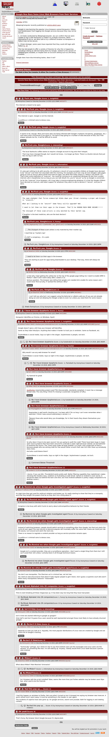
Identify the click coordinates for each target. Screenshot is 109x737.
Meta (3, 52)
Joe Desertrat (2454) (32, 253)
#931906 (67, 130)
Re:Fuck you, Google (36, 109)
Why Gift (95, 44)
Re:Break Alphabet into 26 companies (37, 599)
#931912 (62, 662)
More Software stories (91, 63)
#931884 (63, 315)
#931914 (95, 350)
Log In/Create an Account (85, 80)
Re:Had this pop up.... (36, 707)
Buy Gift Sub (6, 34)
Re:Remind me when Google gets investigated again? (52, 501)
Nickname (86, 17)
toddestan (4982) (25, 628)
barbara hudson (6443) (27, 326)
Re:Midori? (31, 671)
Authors (4, 23)
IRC (3, 63)
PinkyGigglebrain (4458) (38, 410)
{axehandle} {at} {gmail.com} (53, 226)
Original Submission (91, 61)
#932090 (70, 388)
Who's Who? (6, 66)
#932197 (78, 410)
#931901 (63, 591)
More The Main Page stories (93, 65)
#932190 (72, 253)
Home (23, 735)
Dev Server (5, 70)
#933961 (78, 294)
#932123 (72, 472)
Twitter (4, 61)
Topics (4, 22)
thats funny (30, 308)
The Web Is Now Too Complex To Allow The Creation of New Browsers (42, 72)
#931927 (69, 148)
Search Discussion (66, 82)
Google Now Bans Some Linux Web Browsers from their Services (47, 14)
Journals (4, 20)
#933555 (72, 274)
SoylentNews (7, 6)
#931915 (65, 167)
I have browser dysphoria (37, 312)
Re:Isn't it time (34, 626)
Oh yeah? (23, 713)
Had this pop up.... (33, 691)
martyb (24, 17)
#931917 (64, 194)
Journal (71, 112)
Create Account (7, 36)
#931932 (97, 226)
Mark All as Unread (68, 87)
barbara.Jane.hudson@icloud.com (47, 326)
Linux (86, 50)
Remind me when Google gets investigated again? (49, 489)
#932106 (100, 438)
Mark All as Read (52, 87)
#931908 (62, 613)
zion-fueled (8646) (23, 693)
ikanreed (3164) (25, 572)
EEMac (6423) (33, 388)
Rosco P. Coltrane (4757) (25, 491)
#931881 (65, 112)
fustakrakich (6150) (26, 112)
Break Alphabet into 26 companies (41, 588)
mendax (87, 54)
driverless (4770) (27, 167)
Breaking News (7, 47)
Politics (4, 54)
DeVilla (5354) (33, 274)
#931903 (65, 525)
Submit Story (6, 31)
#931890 (66, 491)
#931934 (62, 693)
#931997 (63, 716)
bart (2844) (32, 373)
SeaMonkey (31, 392)
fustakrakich (67, 343)
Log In (4, 38)
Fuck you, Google (33, 98)
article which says (90, 56)
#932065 (63, 628)
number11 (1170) (34, 472)
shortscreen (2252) (28, 549)
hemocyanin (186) (23, 613)
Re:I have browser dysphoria (40, 323)
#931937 (67, 549)
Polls (3, 27)
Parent (21, 123)
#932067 (66, 645)
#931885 (91, 326)
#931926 (66, 677)
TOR (3, 72)
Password (86, 22)
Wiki (3, 64)
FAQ (3, 18)
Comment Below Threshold (43, 464)
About (4, 16)
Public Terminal (89, 28)
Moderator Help (21, 727)
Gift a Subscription (95, 42)
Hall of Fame (6, 29)
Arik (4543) (27, 194)
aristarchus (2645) (23, 662)
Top (99, 80)
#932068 (68, 373)
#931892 (65, 504)
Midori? (28, 660)
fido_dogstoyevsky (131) (34, 226)
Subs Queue (6, 32)
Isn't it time (30, 611)
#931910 (63, 572)
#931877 (63, 101)
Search (4, 25)
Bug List (4, 68)
